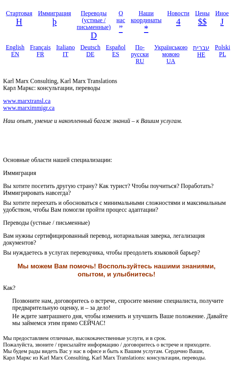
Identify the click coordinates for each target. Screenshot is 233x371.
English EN (15, 50)
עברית (201, 51)
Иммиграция (54, 13)
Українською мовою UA (171, 54)
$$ (202, 21)
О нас (121, 16)
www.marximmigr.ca (29, 108)
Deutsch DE (90, 50)
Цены (202, 13)
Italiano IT (65, 50)
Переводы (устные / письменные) (94, 20)
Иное (222, 13)
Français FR (40, 50)
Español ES (116, 50)
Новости (178, 13)
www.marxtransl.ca (26, 101)
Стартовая (19, 13)
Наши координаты (146, 16)
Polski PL (222, 50)
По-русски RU (140, 54)
